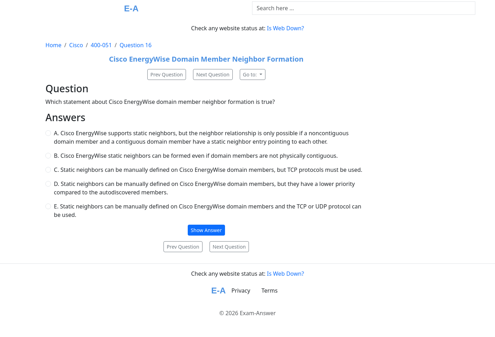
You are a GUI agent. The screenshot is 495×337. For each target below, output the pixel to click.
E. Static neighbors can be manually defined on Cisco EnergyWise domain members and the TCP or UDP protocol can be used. (207, 210)
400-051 (101, 45)
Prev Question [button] (166, 74)
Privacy (240, 290)
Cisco (76, 45)
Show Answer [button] (206, 230)
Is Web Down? (285, 28)
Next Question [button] (212, 74)
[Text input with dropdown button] (363, 8)
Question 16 (136, 45)
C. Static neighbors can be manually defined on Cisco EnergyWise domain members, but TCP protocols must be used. (208, 170)
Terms (270, 290)
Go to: (250, 74)
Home (53, 45)
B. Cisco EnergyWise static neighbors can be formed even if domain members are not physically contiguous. (196, 156)
